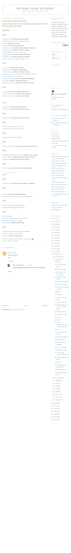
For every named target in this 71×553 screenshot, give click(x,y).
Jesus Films (54, 143)
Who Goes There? (7, 183)
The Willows (6, 80)
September (58, 378)
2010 (55, 408)
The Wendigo (6, 91)
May (56, 389)
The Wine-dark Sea (7, 157)
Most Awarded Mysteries (58, 191)
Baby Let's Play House (61, 284)
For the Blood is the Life (9, 83)
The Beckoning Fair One (9, 93)
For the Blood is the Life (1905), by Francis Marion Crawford (19, 74)
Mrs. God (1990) (7, 216)
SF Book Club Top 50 (57, 189)
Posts (55, 54)
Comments (56, 58)
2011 (55, 406)
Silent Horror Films (60, 369)
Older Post (46, 305)
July (56, 383)
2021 (55, 229)
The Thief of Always (60, 311)
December (58, 254)
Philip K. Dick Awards (57, 173)
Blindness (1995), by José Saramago (12, 220)
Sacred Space (55, 202)
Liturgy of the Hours (57, 207)
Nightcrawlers (6, 159)
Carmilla (4, 43)
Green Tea (5, 45)
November (58, 256)
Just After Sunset (7, 168)
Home (25, 305)
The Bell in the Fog (7, 72)
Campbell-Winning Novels (58, 165)
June (56, 386)
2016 (55, 243)
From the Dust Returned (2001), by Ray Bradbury (16, 231)
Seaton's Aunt (6, 107)
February (57, 397)
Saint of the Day (55, 210)
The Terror (58, 362)
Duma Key (5, 236)
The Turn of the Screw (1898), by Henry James (15, 59)
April (56, 391)
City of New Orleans (60, 302)
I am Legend (5, 194)
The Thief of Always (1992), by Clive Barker (14, 218)
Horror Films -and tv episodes (59, 141)
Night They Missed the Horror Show (12, 155)
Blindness (57, 292)
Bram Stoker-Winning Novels (59, 184)
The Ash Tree (6, 67)
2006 (55, 419)
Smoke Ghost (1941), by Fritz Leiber (12, 126)
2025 (55, 219)
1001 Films (54, 133)
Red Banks (58, 320)
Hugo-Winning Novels (57, 175)
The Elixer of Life (7, 39)
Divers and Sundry (35, 8)
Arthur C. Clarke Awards (58, 168)
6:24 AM (13, 252)
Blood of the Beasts (60, 269)
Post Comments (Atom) (16, 309)
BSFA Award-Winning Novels (59, 163)
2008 (55, 414)
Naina (56, 329)
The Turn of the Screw (61, 314)
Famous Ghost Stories (8, 146)
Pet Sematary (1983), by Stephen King (13, 205)
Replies (12, 261)
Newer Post (5, 305)
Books (10, 241)
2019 (55, 235)
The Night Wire (6, 109)
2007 (55, 417)
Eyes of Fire (58, 317)
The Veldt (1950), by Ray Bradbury (12, 137)
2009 (55, 411)
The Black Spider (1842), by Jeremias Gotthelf (15, 41)
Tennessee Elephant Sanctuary (59, 109)
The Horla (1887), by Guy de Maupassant (13, 52)
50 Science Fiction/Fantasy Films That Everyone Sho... (61, 324)
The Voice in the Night (8, 78)
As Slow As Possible (60, 347)
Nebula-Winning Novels (58, 182)
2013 (55, 251)
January (57, 400)
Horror (16, 241)
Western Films (55, 136)
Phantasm (57, 262)
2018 (55, 238)
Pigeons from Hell (7, 118)
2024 (55, 221)
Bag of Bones (6, 222)
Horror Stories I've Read (58, 161)
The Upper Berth (7, 50)
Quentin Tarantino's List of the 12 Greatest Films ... (61, 307)
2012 (55, 403)
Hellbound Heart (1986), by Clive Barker (13, 207)
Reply (9, 257)
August (57, 380)
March (57, 394)
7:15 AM (29, 265)
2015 (55, 246)
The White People (7, 70)
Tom (9, 252)
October (57, 259)
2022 (55, 227)
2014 (55, 249)
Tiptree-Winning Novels (58, 187)
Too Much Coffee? (60, 339)
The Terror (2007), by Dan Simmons (12, 233)
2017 (55, 240)
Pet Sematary (58, 294)
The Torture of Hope (8, 48)
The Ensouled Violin (8, 54)
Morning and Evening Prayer (59, 205)
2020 (55, 232)
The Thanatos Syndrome (61, 281)
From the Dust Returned (61, 337)
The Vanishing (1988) (61, 350)
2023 (55, 224)
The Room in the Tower (9, 96)
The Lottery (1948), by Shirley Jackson (13, 128)
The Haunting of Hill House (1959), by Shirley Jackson (17, 196)
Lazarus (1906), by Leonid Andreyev (12, 76)
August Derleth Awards (57, 170)
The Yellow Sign (7, 56)
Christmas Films (56, 138)
